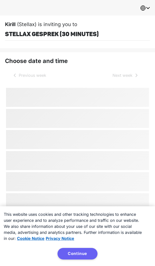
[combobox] (145, 8)
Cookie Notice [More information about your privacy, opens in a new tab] (30, 238)
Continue (77, 253)
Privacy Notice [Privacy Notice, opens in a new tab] (60, 238)
